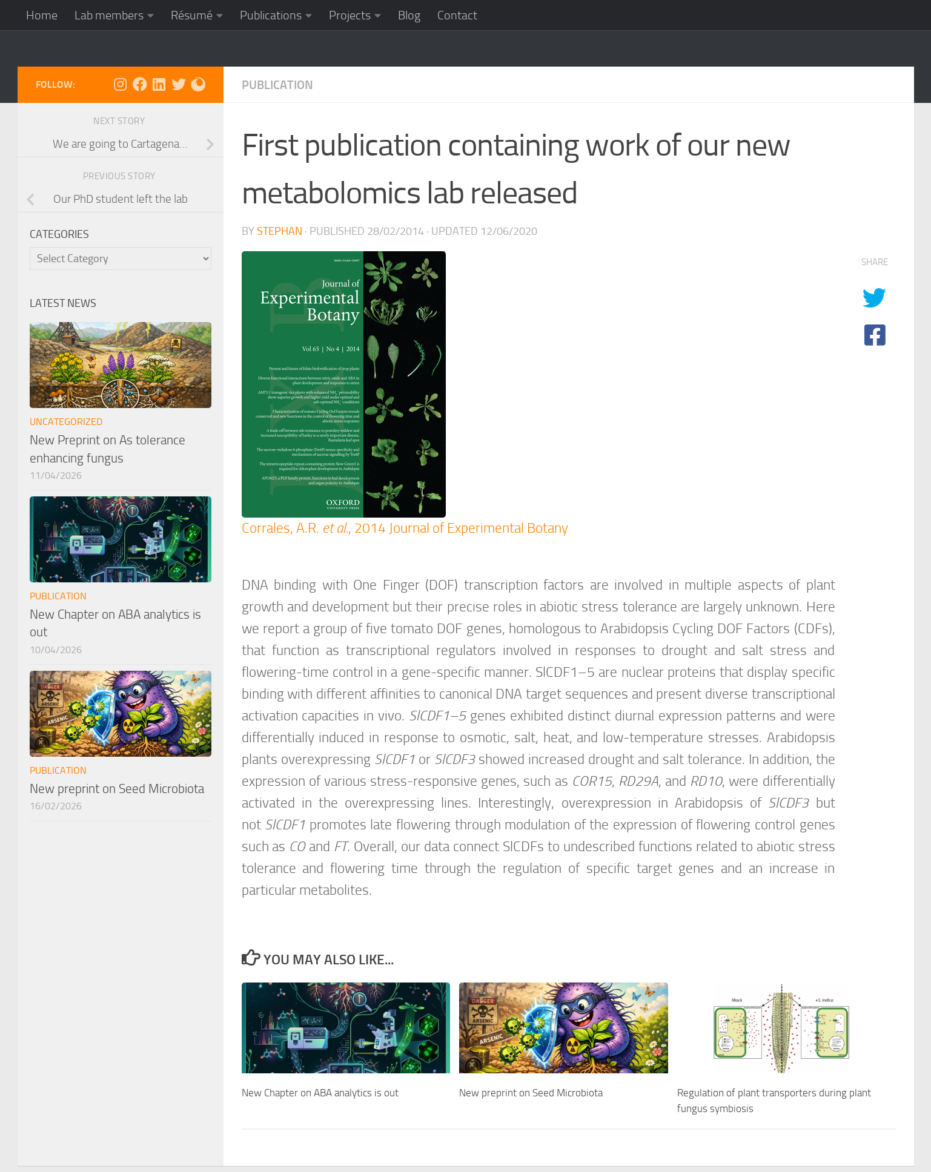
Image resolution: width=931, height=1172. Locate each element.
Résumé (192, 15)
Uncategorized (66, 421)
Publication (277, 84)
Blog (409, 15)
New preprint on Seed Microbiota (531, 1093)
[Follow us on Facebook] (140, 84)
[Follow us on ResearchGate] (198, 84)
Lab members (109, 15)
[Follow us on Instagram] (120, 84)
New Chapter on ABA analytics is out (320, 1093)
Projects (350, 15)
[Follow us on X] (178, 84)
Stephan (279, 231)
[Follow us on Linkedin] (159, 84)
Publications (271, 15)
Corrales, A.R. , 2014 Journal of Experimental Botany (405, 528)
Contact (457, 15)
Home (42, 15)
